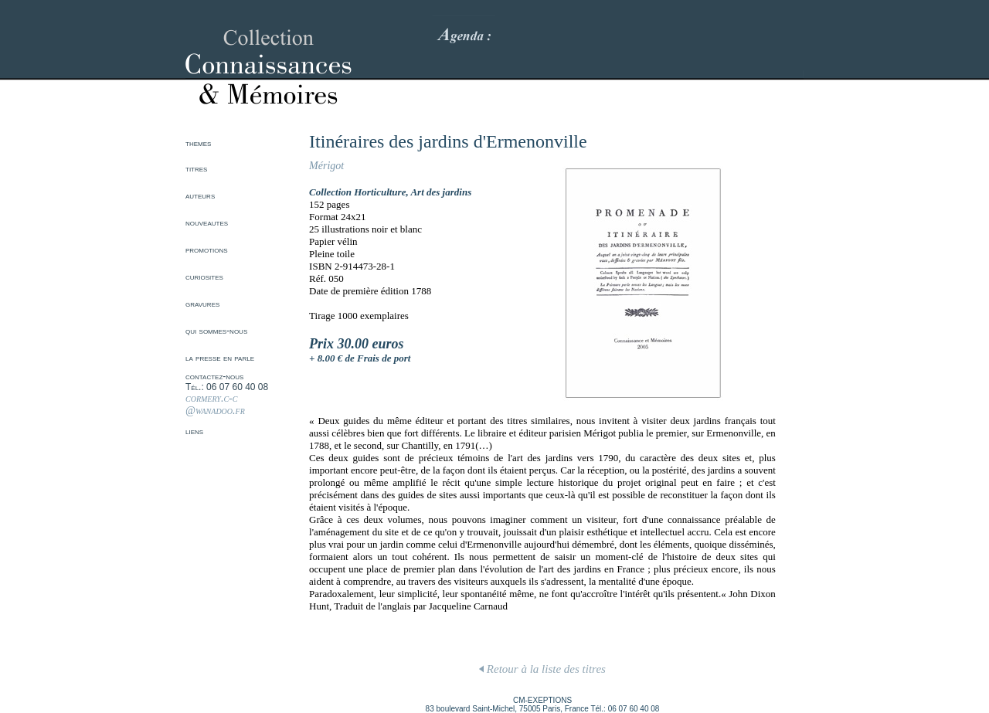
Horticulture (380, 192)
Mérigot (326, 165)
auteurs (200, 195)
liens (194, 431)
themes (198, 143)
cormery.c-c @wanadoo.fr (215, 404)
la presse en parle (219, 357)
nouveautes (206, 222)
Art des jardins (440, 192)
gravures (202, 303)
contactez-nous (214, 376)
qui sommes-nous (216, 330)
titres (196, 168)
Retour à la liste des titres (542, 669)
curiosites (204, 276)
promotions (206, 249)
